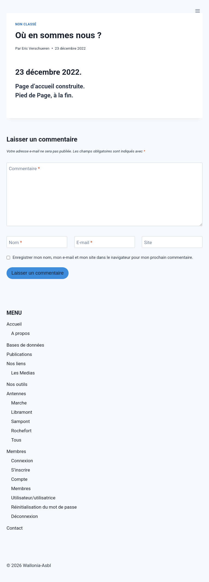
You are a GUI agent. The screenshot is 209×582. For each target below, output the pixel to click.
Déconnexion (24, 516)
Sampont (20, 421)
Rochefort (21, 430)
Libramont (21, 412)
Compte (19, 479)
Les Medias (23, 373)
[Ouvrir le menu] (197, 11)
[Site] (172, 242)
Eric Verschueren (36, 48)
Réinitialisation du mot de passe (44, 507)
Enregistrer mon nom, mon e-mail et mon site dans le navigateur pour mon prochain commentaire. (103, 257)
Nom (15, 242)
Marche (19, 403)
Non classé (25, 24)
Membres (16, 451)
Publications (19, 354)
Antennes (16, 393)
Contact (15, 528)
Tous (16, 440)
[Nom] (37, 242)
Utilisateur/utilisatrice (33, 497)
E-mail (84, 242)
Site (148, 242)
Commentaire (24, 168)
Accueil (14, 324)
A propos (20, 333)
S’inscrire (20, 470)
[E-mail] (104, 242)
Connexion (22, 460)
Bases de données (25, 345)
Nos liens (16, 363)
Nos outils (17, 384)
